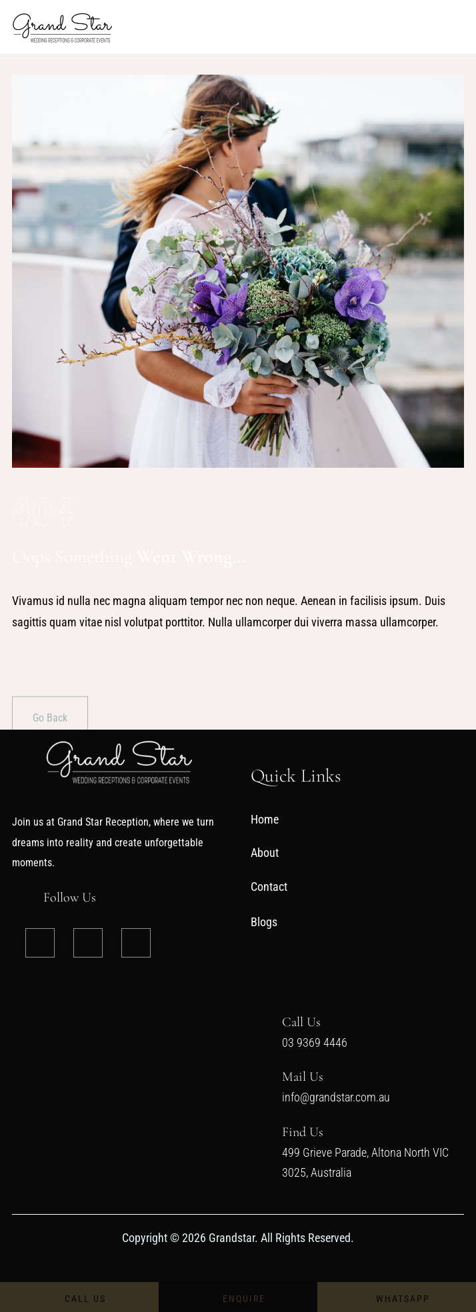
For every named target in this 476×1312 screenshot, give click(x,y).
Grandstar (230, 1238)
